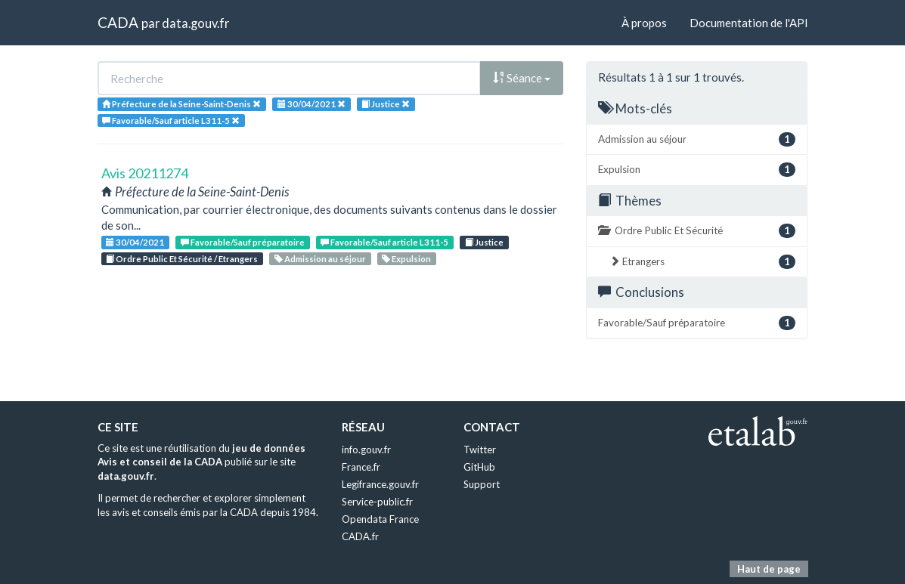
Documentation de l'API (749, 22)
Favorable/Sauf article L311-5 (384, 242)
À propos (644, 22)
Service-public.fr (377, 502)
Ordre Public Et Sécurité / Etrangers (182, 259)
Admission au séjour (320, 259)
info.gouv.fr (366, 449)
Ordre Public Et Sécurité (696, 231)
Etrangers (702, 262)
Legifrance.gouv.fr (380, 484)
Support (481, 484)
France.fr (361, 467)
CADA (118, 22)
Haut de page (769, 569)
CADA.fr (360, 536)
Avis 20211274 (144, 173)
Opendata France (380, 519)
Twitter (479, 449)
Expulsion (406, 259)
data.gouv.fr (195, 23)
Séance (521, 78)
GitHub (479, 467)
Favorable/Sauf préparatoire (243, 242)
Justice (484, 242)
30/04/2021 (135, 242)
